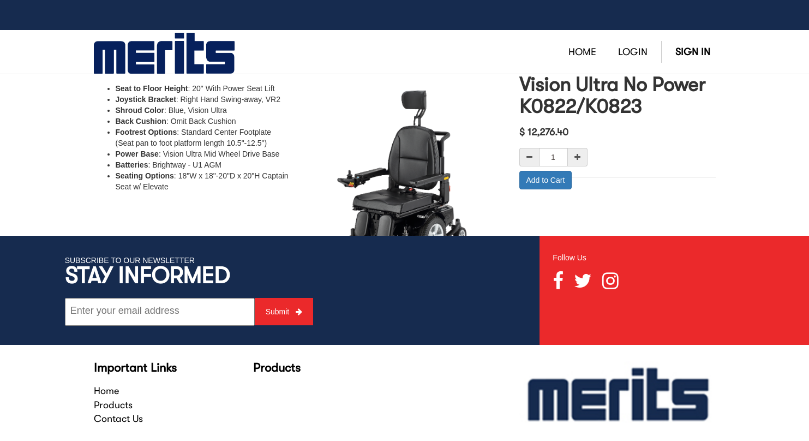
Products (113, 405)
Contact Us (118, 418)
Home (106, 390)
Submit (284, 311)
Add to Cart (545, 180)
